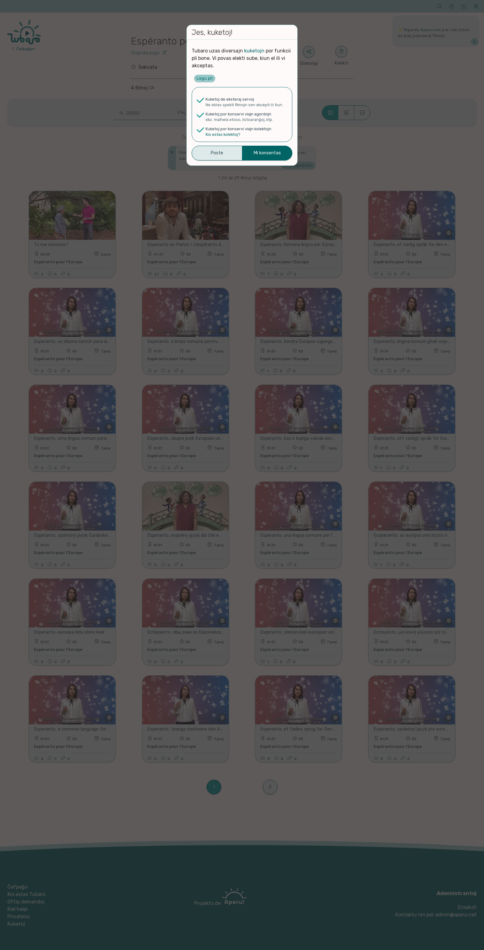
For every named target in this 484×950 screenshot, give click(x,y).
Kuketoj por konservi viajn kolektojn (238, 129)
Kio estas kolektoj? (223, 134)
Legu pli (205, 78)
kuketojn (254, 51)
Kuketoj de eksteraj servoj (230, 99)
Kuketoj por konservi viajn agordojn (238, 114)
